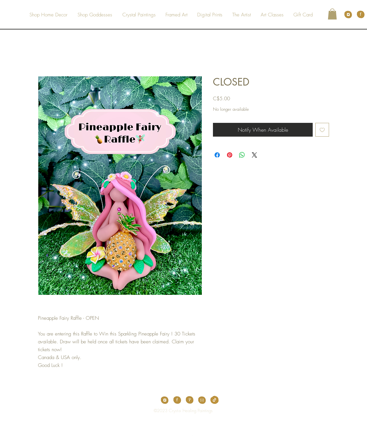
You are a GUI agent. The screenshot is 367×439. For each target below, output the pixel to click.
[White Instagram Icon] (193, 434)
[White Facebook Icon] (173, 434)
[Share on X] (254, 155)
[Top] (179, 410)
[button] (332, 14)
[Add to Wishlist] (322, 130)
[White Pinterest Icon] (183, 434)
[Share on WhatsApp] (242, 155)
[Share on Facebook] (217, 155)
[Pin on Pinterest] (230, 155)
